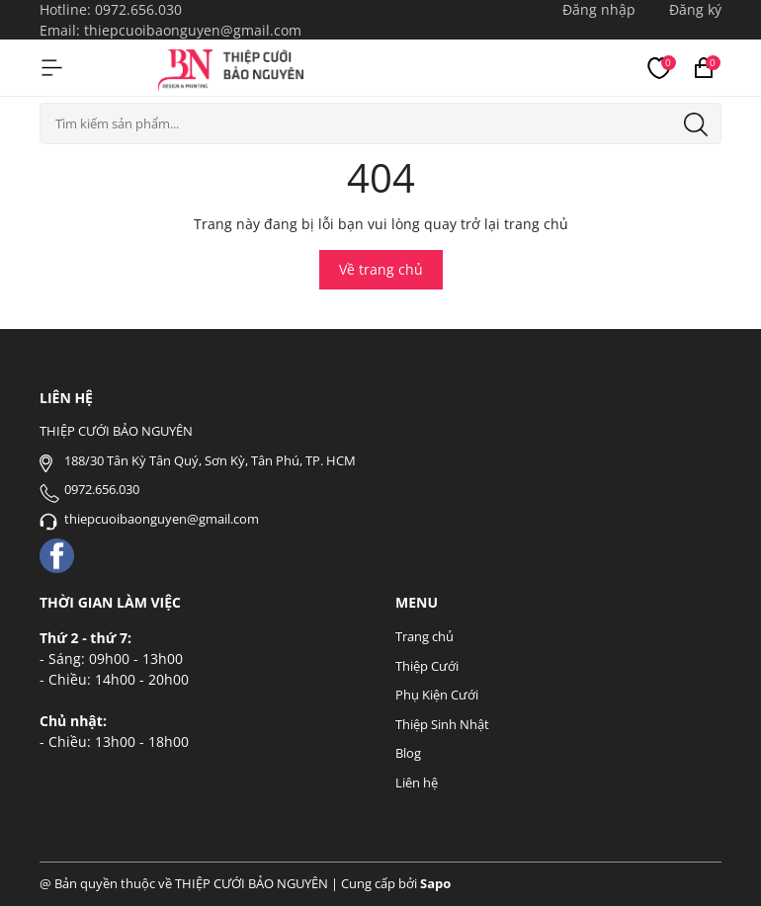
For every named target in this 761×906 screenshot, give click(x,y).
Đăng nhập (598, 9)
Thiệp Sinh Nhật (442, 724)
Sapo (435, 883)
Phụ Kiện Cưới (436, 694)
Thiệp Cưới (427, 666)
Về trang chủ (381, 269)
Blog (408, 753)
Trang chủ (424, 636)
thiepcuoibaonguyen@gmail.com (192, 30)
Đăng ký (695, 9)
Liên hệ (416, 782)
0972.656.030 (138, 9)
